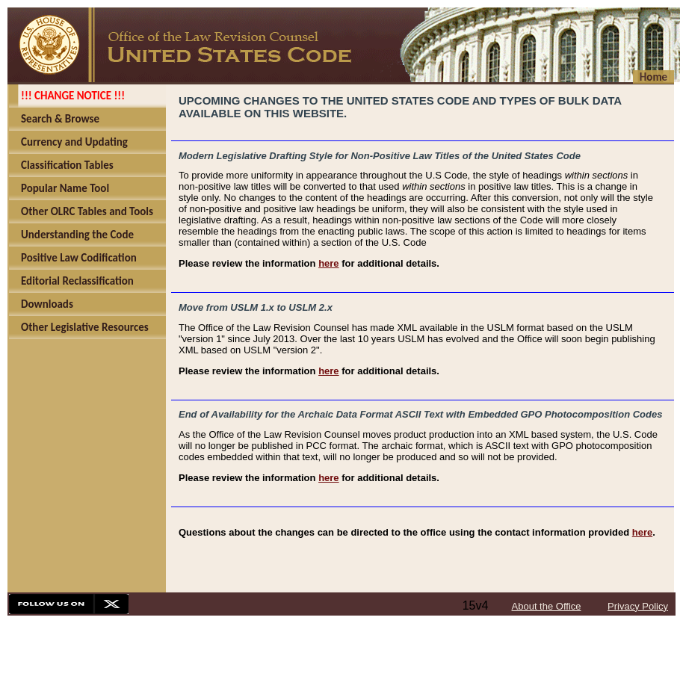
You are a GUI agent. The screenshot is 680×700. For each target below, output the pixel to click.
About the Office (546, 606)
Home (653, 77)
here (328, 263)
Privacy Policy (638, 606)
